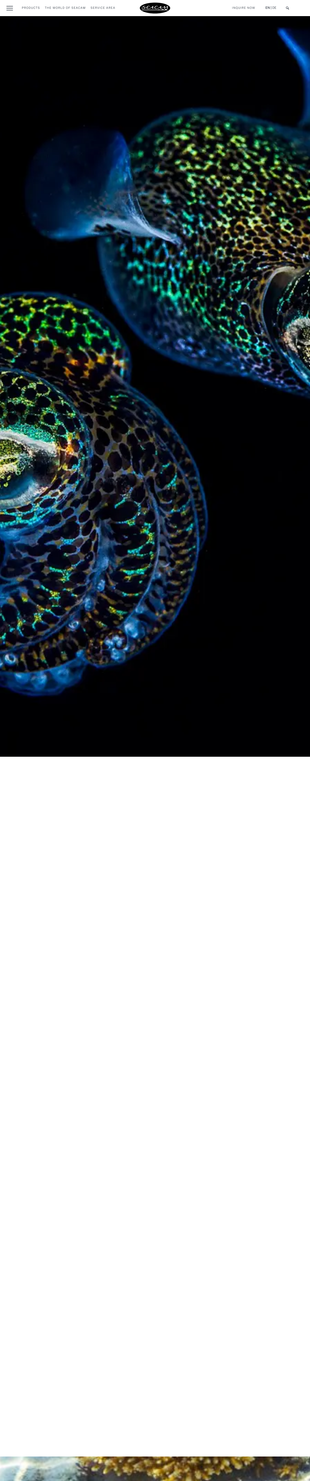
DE (274, 8)
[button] (9, 8)
